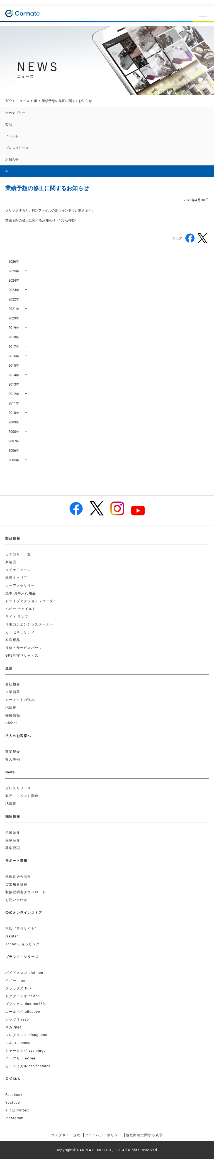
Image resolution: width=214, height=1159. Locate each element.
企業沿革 (12, 692)
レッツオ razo (17, 1019)
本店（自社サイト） (21, 928)
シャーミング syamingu (25, 1051)
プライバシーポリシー (103, 1135)
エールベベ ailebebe (22, 1012)
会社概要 (12, 684)
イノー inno (15, 980)
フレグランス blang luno (26, 1035)
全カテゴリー (15, 113)
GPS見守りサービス (21, 655)
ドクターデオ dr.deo (22, 996)
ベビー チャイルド (20, 609)
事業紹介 (12, 752)
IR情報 (10, 707)
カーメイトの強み (20, 700)
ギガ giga (13, 1027)
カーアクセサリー (20, 585)
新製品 (10, 562)
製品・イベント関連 (21, 796)
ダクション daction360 (25, 1004)
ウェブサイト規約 (66, 1135)
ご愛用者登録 (16, 884)
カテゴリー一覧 (18, 554)
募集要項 (12, 848)
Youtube (12, 1103)
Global (11, 723)
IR (35, 101)
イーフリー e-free (20, 1058)
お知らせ (12, 160)
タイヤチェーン (18, 570)
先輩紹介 (12, 840)
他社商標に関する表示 (144, 1135)
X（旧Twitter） (18, 1110)
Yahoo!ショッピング (22, 944)
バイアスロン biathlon (24, 973)
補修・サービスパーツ (23, 648)
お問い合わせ (16, 900)
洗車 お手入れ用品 (20, 593)
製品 (8, 124)
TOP (8, 101)
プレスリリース (17, 148)
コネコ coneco (17, 1043)
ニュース (23, 101)
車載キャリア (16, 578)
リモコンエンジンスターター (29, 624)
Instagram (14, 1118)
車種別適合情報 (18, 876)
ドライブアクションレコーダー (31, 601)
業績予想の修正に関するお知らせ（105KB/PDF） (42, 220)
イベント (12, 136)
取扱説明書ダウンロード (25, 892)
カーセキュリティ (20, 632)
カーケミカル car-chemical (28, 1066)
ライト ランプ (16, 617)
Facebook (14, 1095)
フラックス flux (18, 988)
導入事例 (12, 759)
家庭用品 (12, 640)
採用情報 (12, 715)
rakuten (12, 936)
